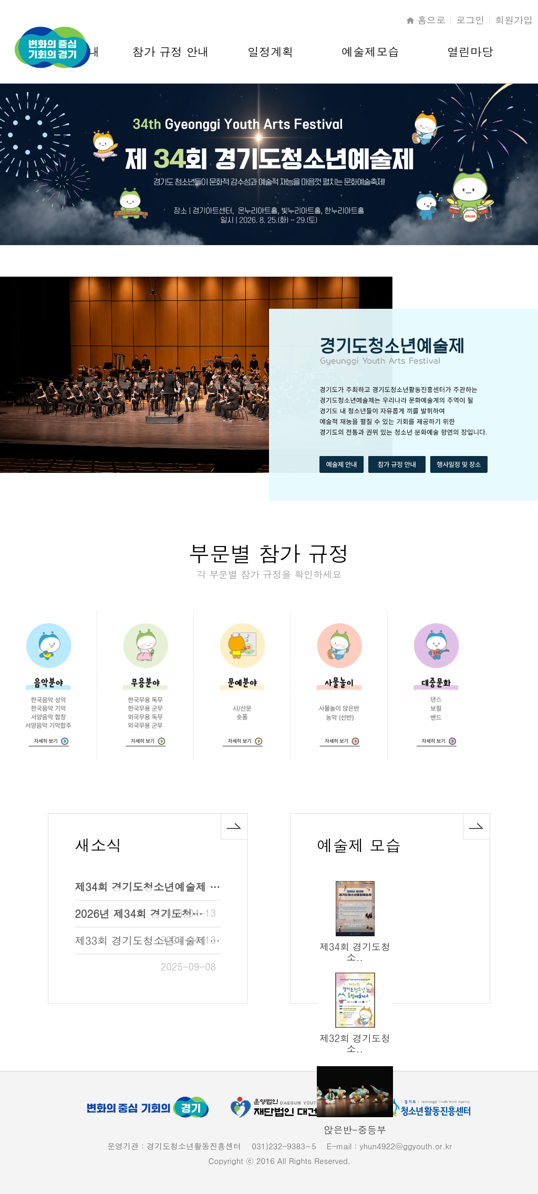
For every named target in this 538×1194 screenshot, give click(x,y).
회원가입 (514, 19)
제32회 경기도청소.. (354, 1043)
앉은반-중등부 (355, 1129)
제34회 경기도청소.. (354, 952)
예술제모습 (370, 51)
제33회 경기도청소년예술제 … (147, 940)
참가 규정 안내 (171, 51)
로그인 (470, 19)
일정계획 (270, 51)
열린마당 (470, 51)
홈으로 (431, 19)
